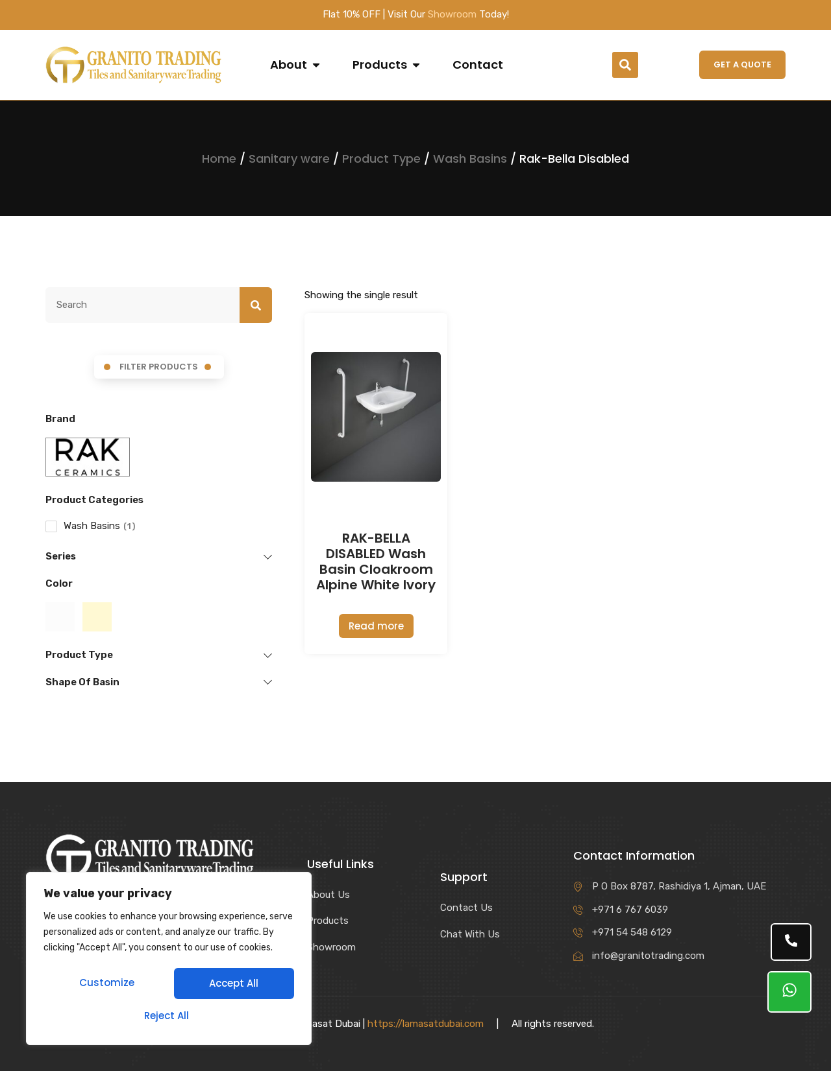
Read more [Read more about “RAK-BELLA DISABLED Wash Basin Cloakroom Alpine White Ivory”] (376, 626)
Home (219, 158)
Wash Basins (470, 158)
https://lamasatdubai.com (425, 1024)
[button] (625, 65)
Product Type (381, 158)
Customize (106, 984)
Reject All (231, 984)
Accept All (168, 1015)
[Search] (256, 305)
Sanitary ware (289, 158)
